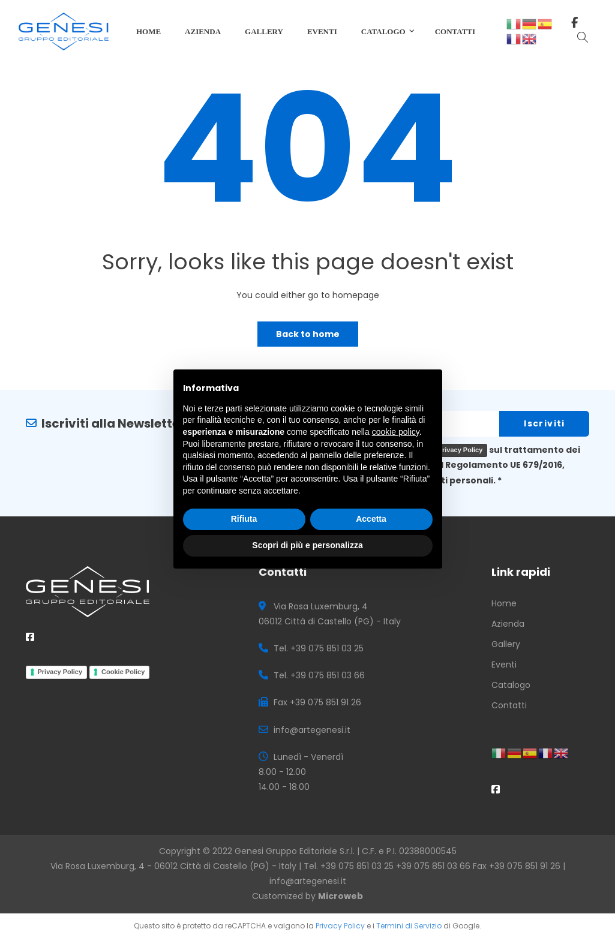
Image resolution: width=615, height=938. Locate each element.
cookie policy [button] (395, 432)
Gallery (505, 644)
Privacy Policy (460, 449)
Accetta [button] (371, 519)
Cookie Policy (123, 671)
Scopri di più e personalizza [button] (307, 545)
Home (504, 603)
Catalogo (510, 685)
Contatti (509, 705)
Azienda (507, 624)
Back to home (308, 334)
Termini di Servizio (409, 926)
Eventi (504, 665)
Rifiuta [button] (244, 519)
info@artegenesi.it (307, 881)
